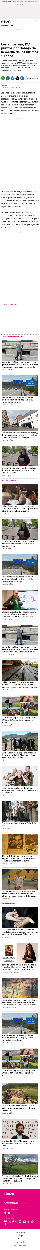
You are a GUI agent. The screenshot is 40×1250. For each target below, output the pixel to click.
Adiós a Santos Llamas (18, 1)
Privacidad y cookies (20, 1239)
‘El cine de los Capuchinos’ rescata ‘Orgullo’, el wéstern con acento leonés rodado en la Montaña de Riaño (19, 858)
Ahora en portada (9, 480)
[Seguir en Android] (5, 1212)
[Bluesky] (13, 78)
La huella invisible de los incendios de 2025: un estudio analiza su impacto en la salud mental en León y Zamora (20, 508)
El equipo (20, 1236)
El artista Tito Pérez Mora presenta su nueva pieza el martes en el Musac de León (18, 1143)
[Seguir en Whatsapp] (32, 1221)
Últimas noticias (8, 904)
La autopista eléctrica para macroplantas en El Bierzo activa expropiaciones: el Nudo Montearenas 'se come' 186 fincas (19, 1002)
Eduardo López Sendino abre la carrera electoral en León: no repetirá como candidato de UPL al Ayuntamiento (19, 614)
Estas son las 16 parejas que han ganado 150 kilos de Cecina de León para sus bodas (19, 720)
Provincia (4, 304)
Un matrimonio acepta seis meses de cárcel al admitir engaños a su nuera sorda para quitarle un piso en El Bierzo (20, 932)
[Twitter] (17, 78)
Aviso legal (20, 1242)
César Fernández (7, 475)
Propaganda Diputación (29, 1)
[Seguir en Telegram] (16, 1221)
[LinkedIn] (22, 78)
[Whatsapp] (3, 78)
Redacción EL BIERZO (9, 1007)
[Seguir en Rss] (5, 1224)
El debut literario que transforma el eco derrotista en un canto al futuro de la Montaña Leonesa (19, 470)
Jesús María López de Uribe (10, 972)
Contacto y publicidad (20, 1245)
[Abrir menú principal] (36, 21)
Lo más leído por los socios (12, 336)
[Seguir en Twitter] (9, 1221)
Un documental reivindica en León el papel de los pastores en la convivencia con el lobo (18, 1108)
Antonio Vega (6, 899)
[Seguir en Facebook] (13, 1221)
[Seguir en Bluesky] (5, 1221)
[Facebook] (8, 78)
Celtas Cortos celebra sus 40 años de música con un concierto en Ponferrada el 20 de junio (20, 790)
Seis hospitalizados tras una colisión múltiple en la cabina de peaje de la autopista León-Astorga (17, 399)
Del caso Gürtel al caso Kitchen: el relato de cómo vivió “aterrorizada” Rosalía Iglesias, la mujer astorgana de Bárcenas (19, 893)
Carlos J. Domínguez (8, 369)
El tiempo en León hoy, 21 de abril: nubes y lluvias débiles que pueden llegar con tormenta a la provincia (20, 1178)
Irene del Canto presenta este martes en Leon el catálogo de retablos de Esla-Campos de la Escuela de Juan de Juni (19, 967)
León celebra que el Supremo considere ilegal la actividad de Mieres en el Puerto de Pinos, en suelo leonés (19, 755)
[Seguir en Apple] (9, 1212)
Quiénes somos (20, 1232)
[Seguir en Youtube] (24, 1221)
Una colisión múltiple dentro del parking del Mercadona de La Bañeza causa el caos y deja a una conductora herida (20, 435)
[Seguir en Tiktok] (29, 1221)
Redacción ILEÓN (7, 405)
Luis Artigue (5, 828)
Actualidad (13, 304)
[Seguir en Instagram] (20, 1221)
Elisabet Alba (6, 513)
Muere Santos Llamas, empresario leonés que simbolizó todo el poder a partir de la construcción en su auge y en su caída (20, 364)
